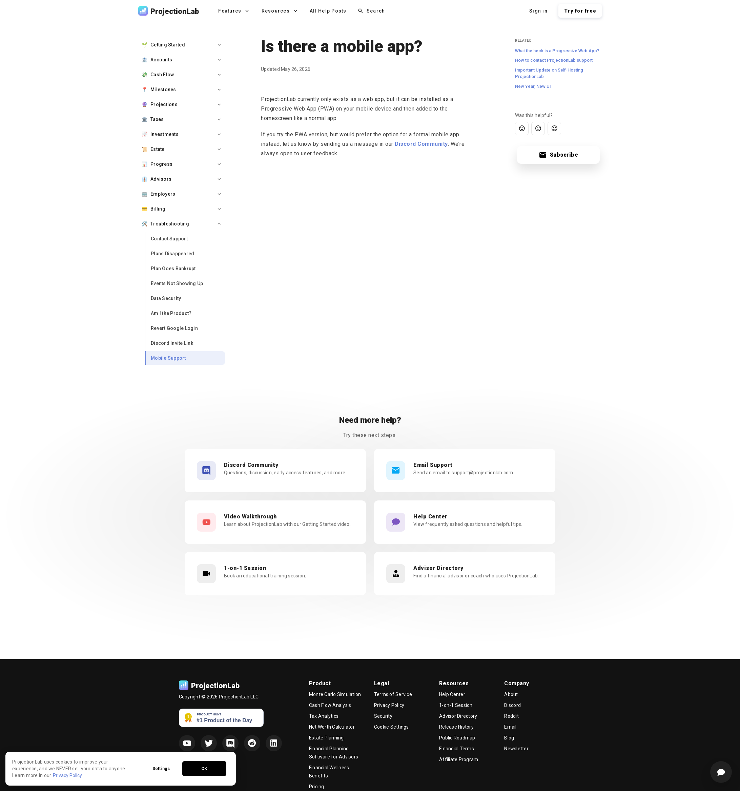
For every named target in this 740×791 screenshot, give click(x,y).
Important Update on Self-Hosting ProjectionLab (549, 73)
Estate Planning (326, 737)
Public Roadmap (457, 737)
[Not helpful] (554, 128)
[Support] (721, 772)
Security (383, 716)
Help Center (452, 694)
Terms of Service (393, 694)
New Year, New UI (533, 86)
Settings (161, 783)
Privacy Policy (389, 705)
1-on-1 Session (456, 705)
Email (510, 727)
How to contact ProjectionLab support (554, 60)
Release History (456, 727)
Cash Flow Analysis (330, 705)
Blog (509, 737)
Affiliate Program (458, 759)
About (511, 694)
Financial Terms (456, 748)
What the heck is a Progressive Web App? (557, 50)
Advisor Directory (458, 716)
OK (204, 783)
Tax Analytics (323, 716)
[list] (181, 201)
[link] (185, 238)
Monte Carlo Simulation (335, 694)
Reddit (511, 716)
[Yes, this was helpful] (522, 128)
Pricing (316, 786)
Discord (512, 705)
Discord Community (421, 144)
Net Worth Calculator (332, 727)
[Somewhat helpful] (538, 128)
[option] (181, 45)
